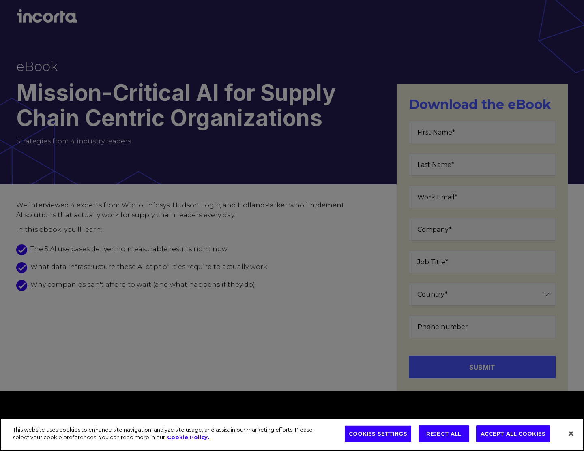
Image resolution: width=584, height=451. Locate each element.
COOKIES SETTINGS (378, 433)
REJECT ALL (443, 433)
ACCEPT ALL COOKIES (513, 433)
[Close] (571, 433)
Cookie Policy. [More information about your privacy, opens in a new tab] (188, 437)
